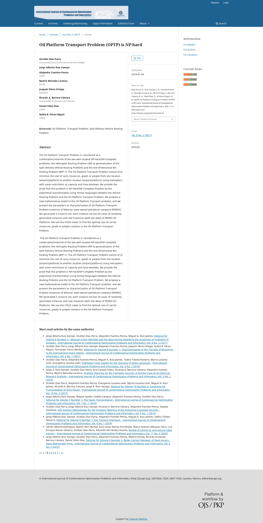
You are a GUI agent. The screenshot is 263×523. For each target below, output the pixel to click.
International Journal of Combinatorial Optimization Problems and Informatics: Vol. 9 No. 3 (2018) (106, 364)
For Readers (189, 44)
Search (221, 23)
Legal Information (103, 23)
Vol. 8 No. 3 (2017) (71, 34)
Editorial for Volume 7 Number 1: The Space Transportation (79, 399)
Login (226, 2)
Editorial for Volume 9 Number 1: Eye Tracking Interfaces (88, 420)
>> (62, 452)
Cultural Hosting (138, 518)
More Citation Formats (145, 119)
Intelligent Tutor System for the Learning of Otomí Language (116, 363)
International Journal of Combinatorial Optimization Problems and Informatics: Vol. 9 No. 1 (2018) (105, 421)
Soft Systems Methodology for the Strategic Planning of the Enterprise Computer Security (108, 410)
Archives (53, 23)
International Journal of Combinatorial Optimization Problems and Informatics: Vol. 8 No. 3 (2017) (112, 342)
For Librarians (190, 54)
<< (40, 452)
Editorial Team (126, 23)
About (143, 23)
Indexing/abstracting (75, 23)
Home (42, 34)
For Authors (189, 49)
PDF (138, 58)
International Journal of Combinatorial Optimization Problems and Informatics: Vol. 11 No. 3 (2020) (112, 433)
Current (38, 23)
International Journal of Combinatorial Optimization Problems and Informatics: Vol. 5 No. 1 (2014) (101, 413)
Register (215, 2)
